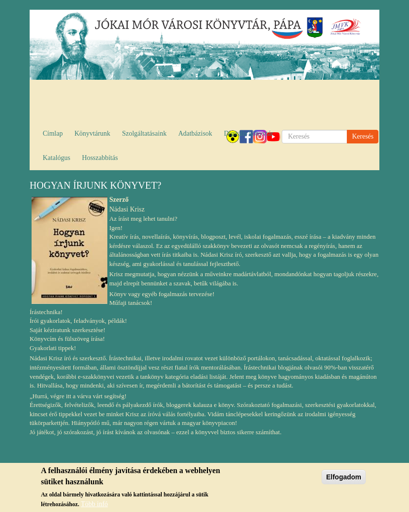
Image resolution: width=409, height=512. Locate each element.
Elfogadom (343, 478)
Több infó (94, 504)
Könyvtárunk (92, 133)
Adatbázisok (195, 133)
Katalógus (56, 157)
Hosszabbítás (100, 157)
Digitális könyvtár (248, 133)
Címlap (53, 133)
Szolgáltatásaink (144, 133)
